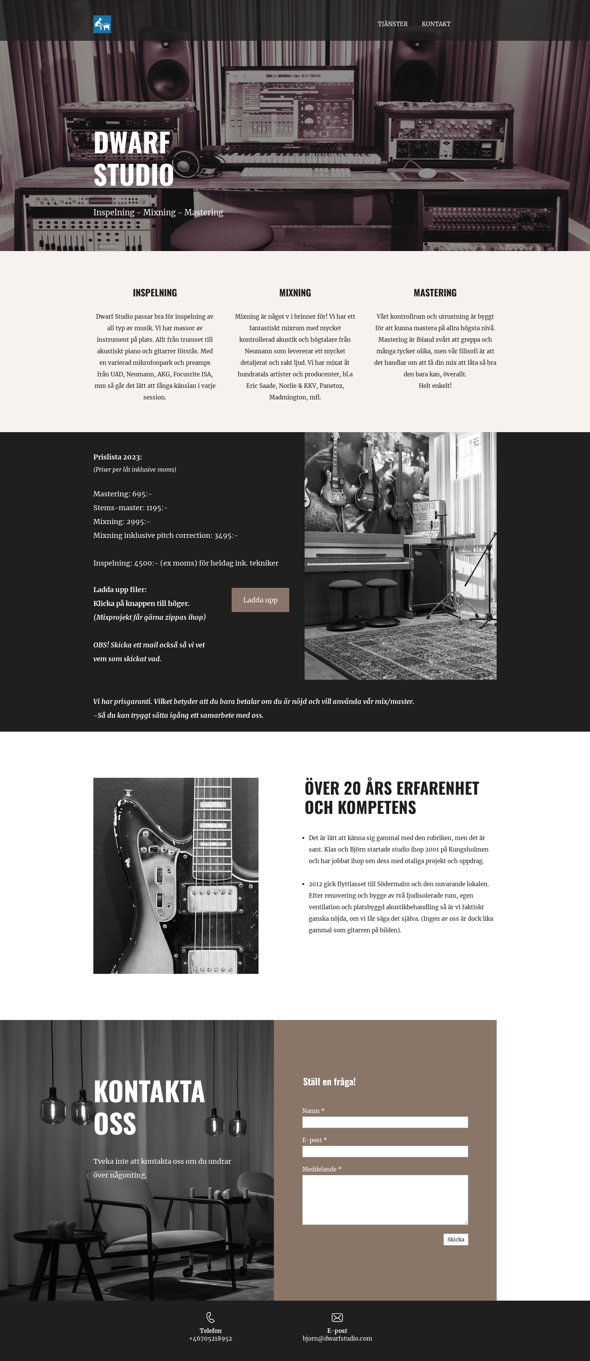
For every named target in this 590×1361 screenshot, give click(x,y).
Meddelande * (322, 1169)
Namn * (313, 1111)
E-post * (314, 1140)
